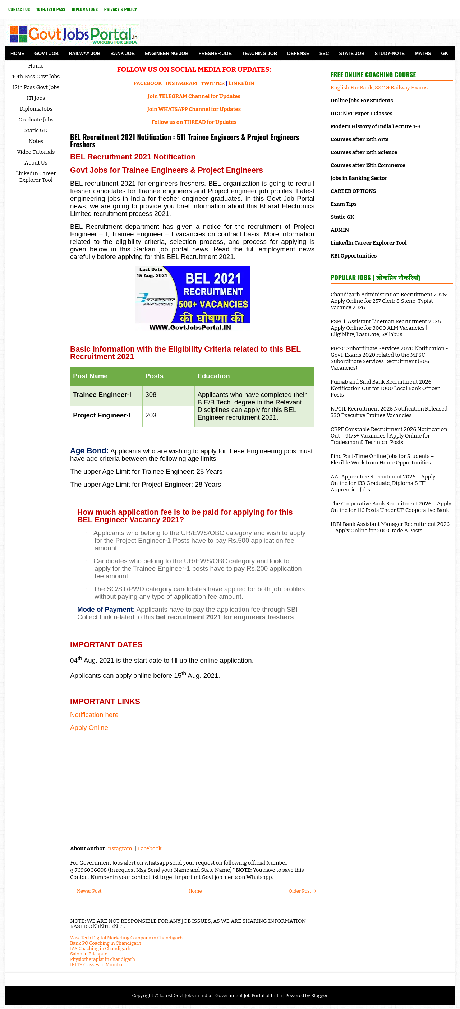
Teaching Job (259, 53)
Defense (298, 53)
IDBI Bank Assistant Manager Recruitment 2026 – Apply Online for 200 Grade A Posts (390, 527)
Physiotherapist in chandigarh (102, 959)
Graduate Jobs (36, 119)
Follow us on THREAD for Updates (194, 122)
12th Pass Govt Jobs (35, 87)
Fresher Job (215, 53)
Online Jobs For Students (362, 100)
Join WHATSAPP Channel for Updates (194, 109)
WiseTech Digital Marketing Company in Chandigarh (126, 937)
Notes (36, 141)
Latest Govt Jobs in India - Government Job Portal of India (220, 995)
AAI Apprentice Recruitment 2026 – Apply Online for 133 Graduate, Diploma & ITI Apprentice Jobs (383, 483)
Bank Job (122, 53)
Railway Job (84, 53)
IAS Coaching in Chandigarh (100, 948)
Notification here (94, 714)
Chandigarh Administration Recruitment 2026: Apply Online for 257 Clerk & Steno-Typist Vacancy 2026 (389, 301)
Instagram (119, 848)
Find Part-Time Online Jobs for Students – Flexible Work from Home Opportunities (382, 459)
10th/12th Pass (50, 9)
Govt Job (46, 53)
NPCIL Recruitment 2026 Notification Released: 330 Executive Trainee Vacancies (390, 412)
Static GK (36, 130)
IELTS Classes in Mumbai (97, 964)
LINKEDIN (241, 83)
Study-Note (389, 53)
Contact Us (19, 9)
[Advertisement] (192, 787)
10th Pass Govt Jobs (36, 76)
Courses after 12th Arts (359, 139)
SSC (324, 53)
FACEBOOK (148, 83)
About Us (35, 162)
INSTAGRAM (181, 83)
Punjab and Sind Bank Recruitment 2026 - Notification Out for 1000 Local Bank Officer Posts (385, 388)
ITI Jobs (36, 98)
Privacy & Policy (120, 9)
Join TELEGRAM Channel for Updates (194, 96)
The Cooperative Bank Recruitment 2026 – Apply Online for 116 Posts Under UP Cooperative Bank (391, 506)
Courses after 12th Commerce (368, 165)
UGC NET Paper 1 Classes (361, 113)
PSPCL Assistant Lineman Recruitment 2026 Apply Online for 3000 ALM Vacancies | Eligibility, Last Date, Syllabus (386, 328)
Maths (423, 53)
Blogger (319, 995)
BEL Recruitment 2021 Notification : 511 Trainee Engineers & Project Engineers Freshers (184, 140)
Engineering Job (166, 53)
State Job (351, 53)
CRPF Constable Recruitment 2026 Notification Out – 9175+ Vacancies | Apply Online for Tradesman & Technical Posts (389, 435)
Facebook (150, 848)
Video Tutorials (36, 152)
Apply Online (89, 727)
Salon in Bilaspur (88, 954)
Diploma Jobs (85, 9)
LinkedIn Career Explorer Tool (36, 176)
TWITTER (213, 83)
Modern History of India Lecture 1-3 (375, 126)
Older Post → (302, 891)
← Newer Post (86, 891)
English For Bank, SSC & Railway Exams (379, 87)
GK (444, 53)
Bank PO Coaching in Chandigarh (105, 943)
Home (17, 53)
